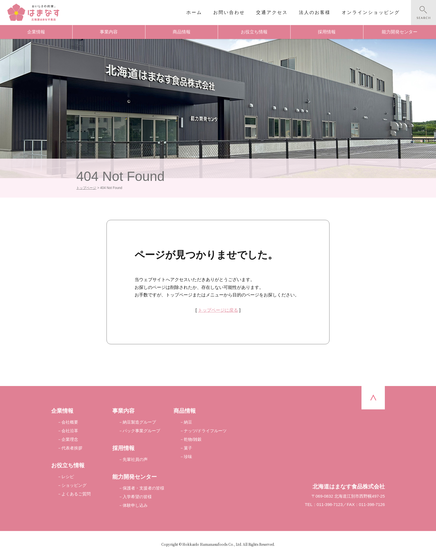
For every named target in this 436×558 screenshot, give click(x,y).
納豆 (188, 422)
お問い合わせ (229, 12)
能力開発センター (399, 32)
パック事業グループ (141, 430)
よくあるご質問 (76, 493)
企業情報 (36, 32)
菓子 (188, 448)
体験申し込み (135, 505)
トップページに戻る (218, 310)
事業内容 (109, 32)
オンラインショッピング (371, 12)
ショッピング (73, 485)
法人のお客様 (315, 12)
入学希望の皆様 (137, 496)
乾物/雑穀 (193, 439)
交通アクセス (272, 12)
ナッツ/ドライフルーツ (205, 430)
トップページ (86, 188)
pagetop (373, 397)
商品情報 (181, 32)
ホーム (194, 12)
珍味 (188, 456)
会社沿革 (69, 430)
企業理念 (69, 439)
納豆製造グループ (139, 422)
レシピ (67, 476)
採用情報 (327, 32)
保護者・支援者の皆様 (143, 488)
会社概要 (69, 422)
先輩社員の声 (135, 459)
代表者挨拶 (71, 448)
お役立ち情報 (254, 32)
